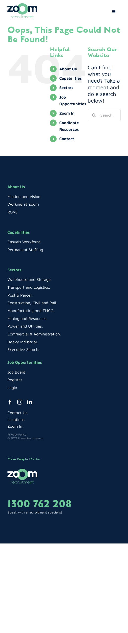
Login (12, 387)
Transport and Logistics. (28, 287)
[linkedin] (29, 402)
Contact (66, 138)
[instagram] (19, 402)
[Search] (94, 115)
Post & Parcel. (19, 295)
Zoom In (67, 113)
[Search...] (104, 115)
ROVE (12, 212)
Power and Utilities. (25, 326)
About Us (68, 69)
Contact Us (17, 412)
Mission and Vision (23, 196)
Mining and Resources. (27, 318)
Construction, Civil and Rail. (32, 303)
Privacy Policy (16, 434)
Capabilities (70, 78)
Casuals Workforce (24, 242)
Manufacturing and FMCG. (30, 310)
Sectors (66, 87)
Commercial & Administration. (34, 334)
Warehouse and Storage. (29, 279)
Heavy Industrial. (22, 342)
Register (14, 379)
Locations (15, 419)
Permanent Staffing (25, 249)
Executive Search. (23, 349)
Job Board (16, 372)
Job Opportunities (24, 362)
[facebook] (9, 402)
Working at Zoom (23, 204)
